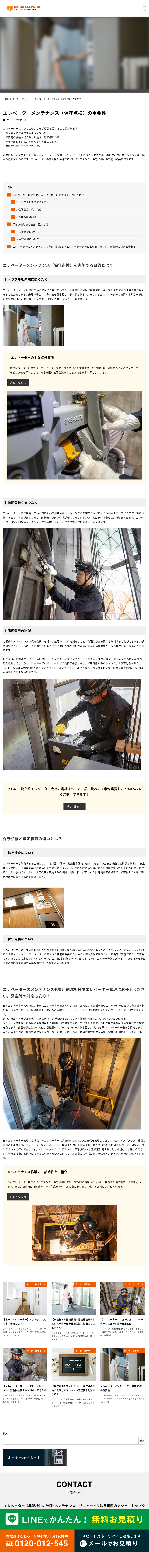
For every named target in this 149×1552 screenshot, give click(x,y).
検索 (5, 1433)
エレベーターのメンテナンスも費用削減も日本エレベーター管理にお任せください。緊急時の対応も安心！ (74, 246)
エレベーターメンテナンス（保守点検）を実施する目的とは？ (48, 195)
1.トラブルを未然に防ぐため (32, 202)
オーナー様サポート (17, 119)
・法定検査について (27, 231)
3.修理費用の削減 (26, 217)
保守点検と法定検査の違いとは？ (32, 224)
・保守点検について (27, 239)
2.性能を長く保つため (29, 209)
